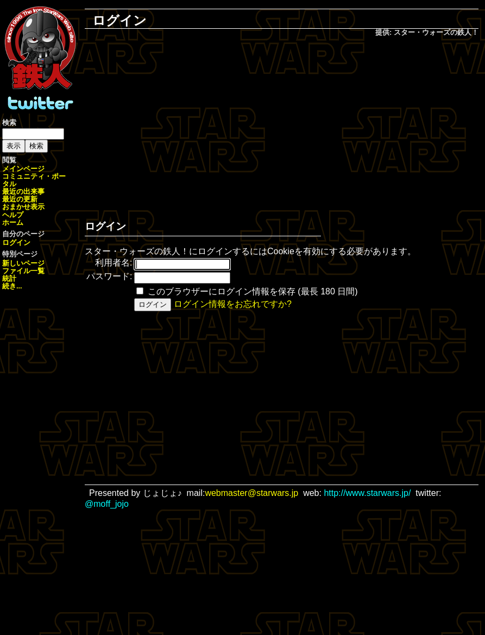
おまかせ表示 (23, 207)
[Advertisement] (289, 125)
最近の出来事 (23, 191)
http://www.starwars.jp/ (367, 493)
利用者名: (113, 262)
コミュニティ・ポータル (34, 180)
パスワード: (109, 276)
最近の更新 (19, 199)
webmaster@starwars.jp (251, 493)
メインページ (23, 169)
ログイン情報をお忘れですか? (233, 304)
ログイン (16, 242)
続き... (12, 286)
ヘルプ (12, 215)
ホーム (12, 222)
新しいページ (23, 263)
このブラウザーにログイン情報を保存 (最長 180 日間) (253, 291)
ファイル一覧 (23, 271)
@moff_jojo (107, 503)
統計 (9, 278)
